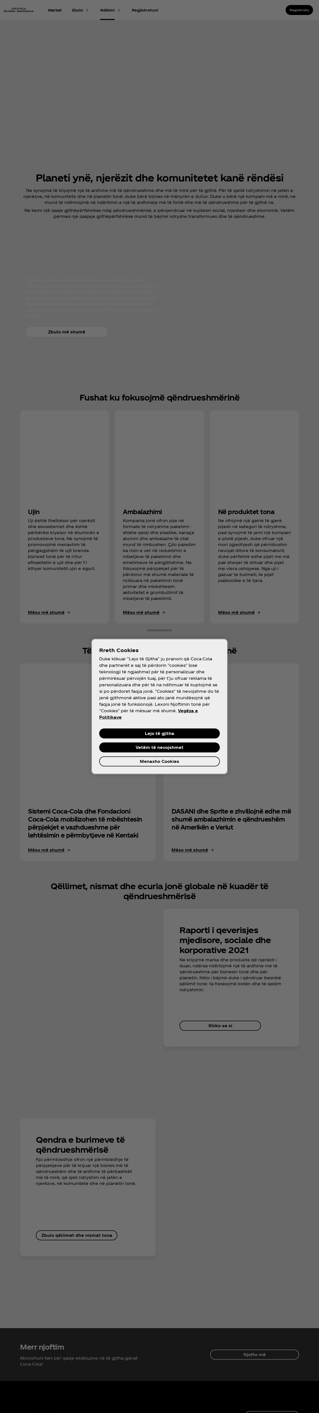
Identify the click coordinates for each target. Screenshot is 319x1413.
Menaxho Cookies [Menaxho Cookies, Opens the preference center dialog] (159, 761)
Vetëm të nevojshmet (159, 747)
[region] (159, 706)
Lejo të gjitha (159, 733)
